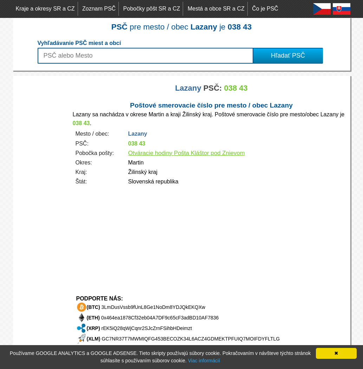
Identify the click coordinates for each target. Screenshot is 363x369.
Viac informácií (204, 360)
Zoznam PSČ (99, 9)
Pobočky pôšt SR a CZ (151, 9)
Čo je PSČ (265, 9)
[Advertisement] (41, 181)
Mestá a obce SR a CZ (216, 9)
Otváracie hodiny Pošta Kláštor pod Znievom (186, 153)
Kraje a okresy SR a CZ (45, 9)
